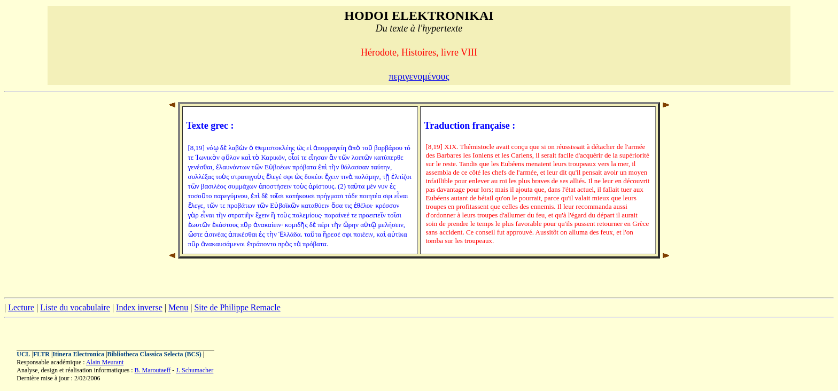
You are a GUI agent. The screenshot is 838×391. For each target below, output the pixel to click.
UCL (23, 354)
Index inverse (139, 307)
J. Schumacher (194, 370)
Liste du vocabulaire (75, 307)
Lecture (21, 307)
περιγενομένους (419, 76)
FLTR (41, 354)
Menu (178, 307)
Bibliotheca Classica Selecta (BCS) (154, 354)
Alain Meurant (104, 362)
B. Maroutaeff (153, 370)
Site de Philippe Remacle (237, 307)
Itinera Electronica (78, 354)
